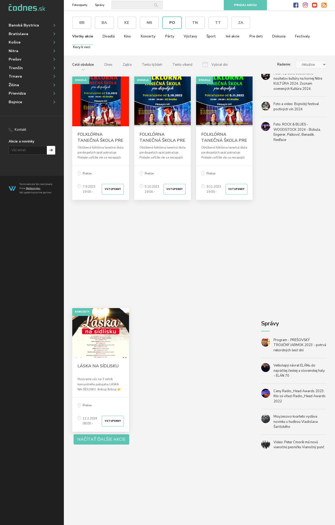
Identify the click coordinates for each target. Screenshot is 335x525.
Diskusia (279, 36)
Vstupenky (113, 189)
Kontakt (20, 129)
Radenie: (284, 64)
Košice (15, 42)
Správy (99, 5)
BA (104, 22)
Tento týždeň (152, 64)
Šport (211, 36)
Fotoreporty (79, 5)
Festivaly (302, 36)
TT (218, 22)
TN (195, 22)
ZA (240, 22)
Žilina (14, 85)
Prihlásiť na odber (51, 150)
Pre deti (256, 36)
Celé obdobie (83, 64)
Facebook (296, 5)
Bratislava (18, 33)
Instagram (305, 5)
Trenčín (16, 67)
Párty (169, 36)
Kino (127, 36)
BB (82, 22)
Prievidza (17, 93)
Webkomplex (33, 188)
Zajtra (127, 64)
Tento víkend (182, 64)
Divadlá (109, 36)
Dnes (108, 64)
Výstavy (190, 36)
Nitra (13, 50)
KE (126, 22)
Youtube (314, 5)
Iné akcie (232, 36)
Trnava (15, 76)
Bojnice (15, 102)
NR (149, 22)
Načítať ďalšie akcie (101, 439)
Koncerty (148, 36)
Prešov (15, 59)
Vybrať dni (219, 64)
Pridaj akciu (245, 5)
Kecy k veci (81, 47)
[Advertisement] (162, 254)
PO (172, 22)
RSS (324, 5)
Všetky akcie (82, 36)
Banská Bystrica (24, 25)
